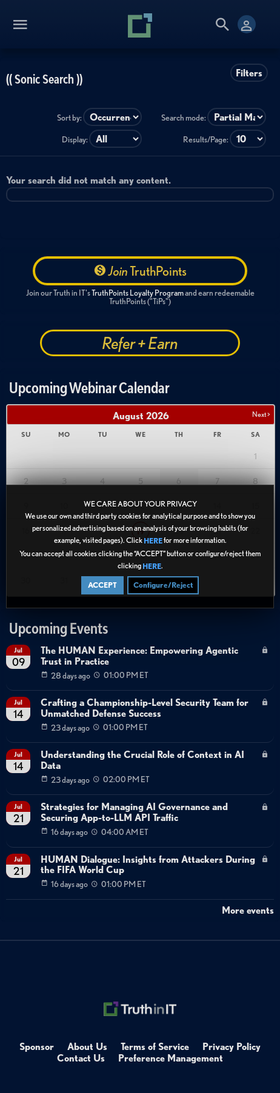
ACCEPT (102, 585)
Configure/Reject (163, 585)
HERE (153, 541)
